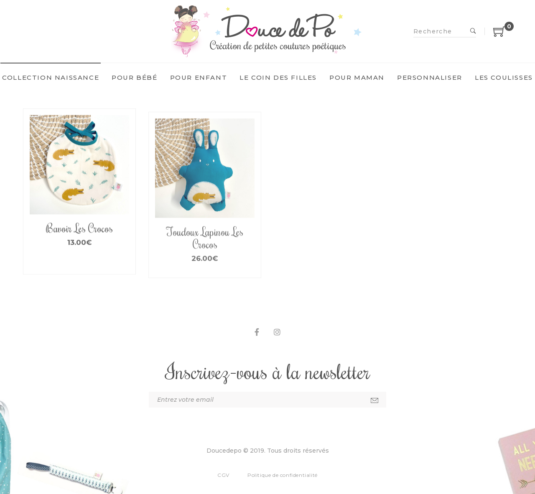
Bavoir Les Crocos (79, 238)
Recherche (473, 31)
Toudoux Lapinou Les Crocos (205, 252)
